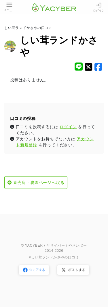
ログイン (99, 7)
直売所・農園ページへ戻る (39, 182)
